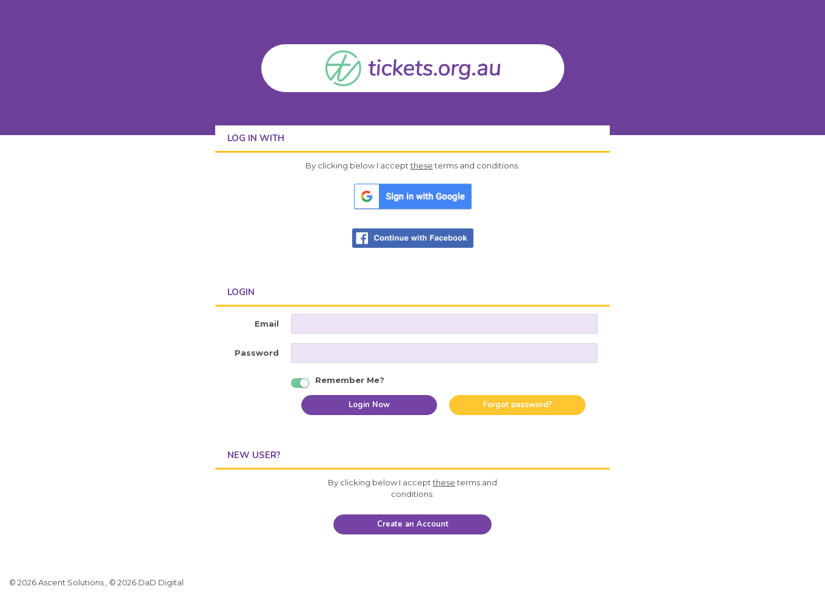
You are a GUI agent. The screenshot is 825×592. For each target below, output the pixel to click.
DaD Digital (161, 582)
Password (257, 353)
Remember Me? (349, 379)
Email (267, 323)
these (421, 165)
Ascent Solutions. (71, 582)
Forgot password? (517, 404)
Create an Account (413, 524)
